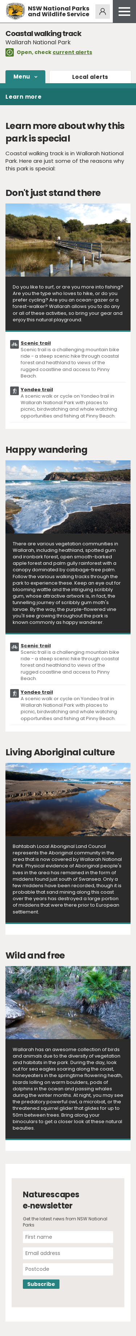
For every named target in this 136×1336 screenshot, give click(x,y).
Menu (21, 76)
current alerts (72, 52)
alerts (90, 77)
